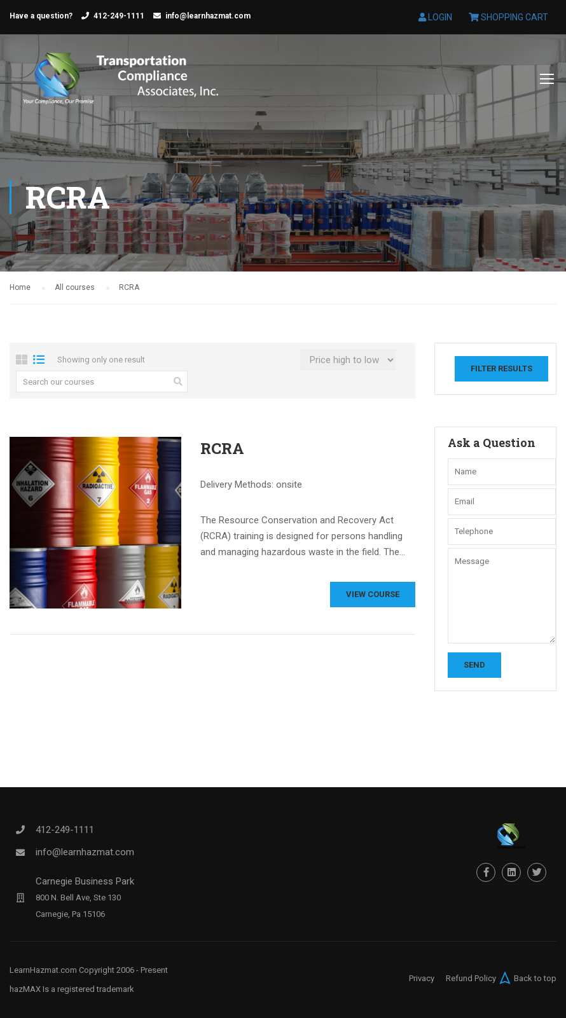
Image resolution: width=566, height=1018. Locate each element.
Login (435, 17)
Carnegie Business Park (85, 881)
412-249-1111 (118, 15)
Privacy (421, 978)
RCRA (222, 448)
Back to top (526, 978)
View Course (372, 594)
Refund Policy (471, 978)
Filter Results (501, 368)
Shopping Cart (508, 17)
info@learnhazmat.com (208, 15)
